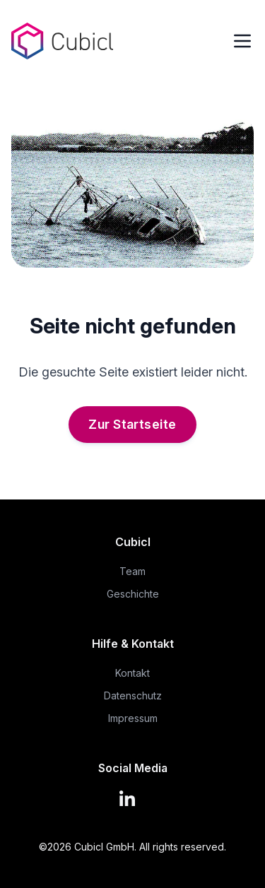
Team (132, 571)
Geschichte (133, 594)
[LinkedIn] (132, 797)
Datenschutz (133, 695)
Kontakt (132, 673)
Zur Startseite (132, 424)
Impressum (133, 718)
